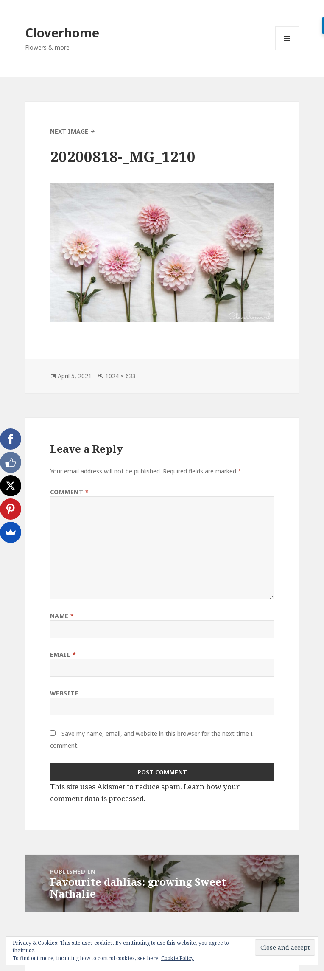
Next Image (69, 131)
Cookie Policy (177, 958)
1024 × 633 (120, 376)
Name (62, 616)
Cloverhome (62, 32)
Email (63, 654)
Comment (69, 492)
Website (64, 693)
